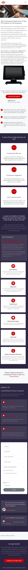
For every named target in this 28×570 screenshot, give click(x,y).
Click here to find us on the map (7, 535)
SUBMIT (14, 490)
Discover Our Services (14, 96)
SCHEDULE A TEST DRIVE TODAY (14, 560)
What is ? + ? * (6, 482)
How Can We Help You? (8, 470)
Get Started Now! (17, 375)
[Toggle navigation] (25, 2)
